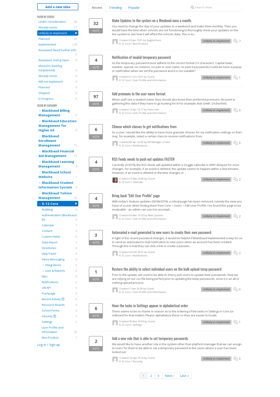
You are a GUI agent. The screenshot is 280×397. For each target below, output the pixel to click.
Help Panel (59, 253)
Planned (57, 39)
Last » (184, 375)
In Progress (57, 98)
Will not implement (57, 81)
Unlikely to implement (57, 32)
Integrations (59, 265)
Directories (59, 248)
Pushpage (59, 293)
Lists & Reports (59, 270)
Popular (134, 7)
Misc (59, 276)
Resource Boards (59, 305)
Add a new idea (57, 7)
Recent (97, 7)
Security (59, 316)
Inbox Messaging (59, 259)
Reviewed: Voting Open (57, 60)
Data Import (59, 242)
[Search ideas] (216, 7)
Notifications (59, 282)
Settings (59, 322)
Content (59, 231)
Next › (169, 375)
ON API (59, 288)
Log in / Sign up (48, 344)
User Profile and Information (59, 330)
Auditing (59, 209)
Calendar (59, 225)
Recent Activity (59, 299)
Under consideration (57, 21)
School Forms (59, 310)
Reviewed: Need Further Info (57, 52)
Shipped (57, 93)
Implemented (57, 44)
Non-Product (59, 337)
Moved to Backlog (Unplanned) (57, 68)
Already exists (57, 27)
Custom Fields (59, 236)
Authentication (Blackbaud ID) (59, 217)
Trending (115, 7)
